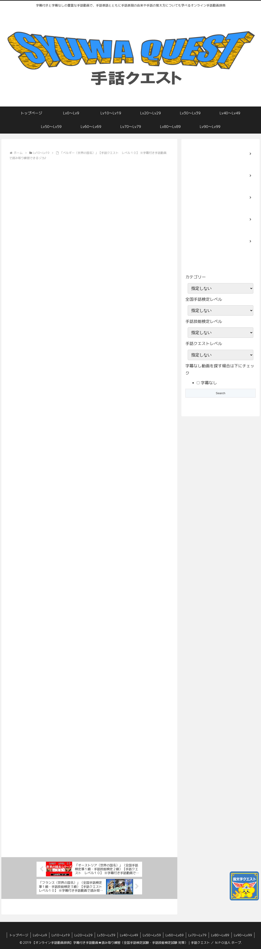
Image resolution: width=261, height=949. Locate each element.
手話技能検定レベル (203, 321)
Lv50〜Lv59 (152, 935)
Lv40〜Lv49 (129, 935)
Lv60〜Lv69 (175, 935)
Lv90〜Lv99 (243, 935)
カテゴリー (195, 277)
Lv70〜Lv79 (197, 935)
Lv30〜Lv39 (106, 935)
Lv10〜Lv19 (61, 935)
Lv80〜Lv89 (220, 935)
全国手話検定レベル (203, 299)
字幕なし (208, 383)
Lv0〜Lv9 (40, 935)
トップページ (18, 935)
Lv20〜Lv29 (83, 935)
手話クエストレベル (203, 343)
